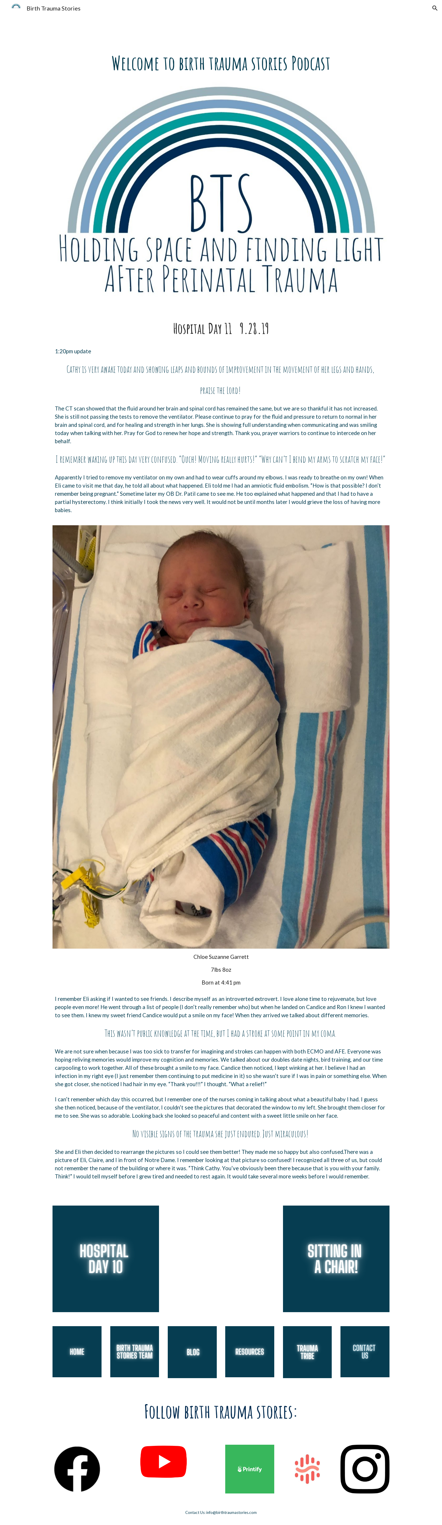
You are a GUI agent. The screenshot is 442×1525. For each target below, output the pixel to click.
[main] (221, 63)
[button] (435, 8)
